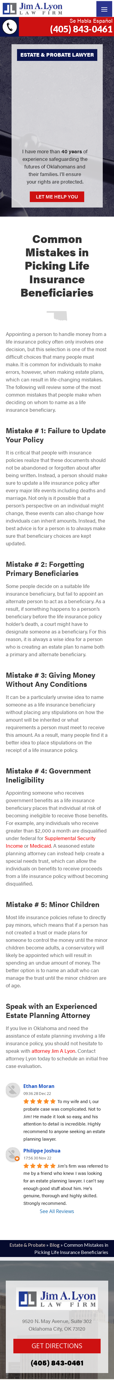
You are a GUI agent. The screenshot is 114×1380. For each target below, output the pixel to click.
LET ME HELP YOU (57, 196)
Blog (55, 1245)
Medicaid (40, 845)
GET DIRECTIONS (57, 1346)
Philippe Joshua (41, 1150)
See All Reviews (57, 1211)
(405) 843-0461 (81, 28)
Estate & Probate (27, 1245)
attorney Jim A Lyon (53, 1050)
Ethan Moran (38, 1086)
